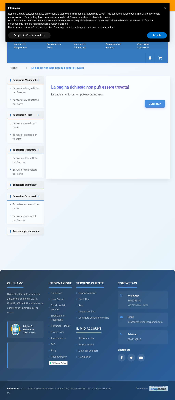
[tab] (25, 80)
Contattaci (83, 299)
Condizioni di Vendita (57, 307)
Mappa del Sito (86, 311)
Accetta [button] (157, 35)
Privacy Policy (59, 363)
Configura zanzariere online (92, 317)
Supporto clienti (86, 293)
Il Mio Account (85, 338)
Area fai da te (57, 338)
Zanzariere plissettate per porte (25, 172)
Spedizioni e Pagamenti (57, 317)
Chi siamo (55, 293)
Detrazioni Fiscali (59, 326)
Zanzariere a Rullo (54, 46)
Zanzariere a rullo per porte (25, 125)
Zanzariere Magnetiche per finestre (26, 90)
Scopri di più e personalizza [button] (29, 35)
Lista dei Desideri (87, 350)
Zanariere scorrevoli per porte (26, 206)
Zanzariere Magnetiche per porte (26, 102)
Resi (79, 305)
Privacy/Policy (58, 356)
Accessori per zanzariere (26, 231)
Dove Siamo (57, 299)
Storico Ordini (85, 344)
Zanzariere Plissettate (80, 46)
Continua (155, 104)
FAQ (52, 344)
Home (13, 67)
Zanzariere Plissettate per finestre (25, 160)
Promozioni (56, 332)
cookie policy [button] (103, 17)
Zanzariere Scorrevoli (143, 46)
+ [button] (38, 80)
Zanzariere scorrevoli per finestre (24, 218)
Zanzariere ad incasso (113, 46)
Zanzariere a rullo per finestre (25, 137)
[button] (165, 8)
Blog (52, 350)
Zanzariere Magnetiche (20, 46)
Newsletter (83, 357)
